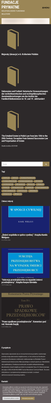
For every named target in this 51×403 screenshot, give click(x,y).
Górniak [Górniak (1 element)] (39, 181)
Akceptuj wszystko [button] (27, 398)
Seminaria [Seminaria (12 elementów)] (22, 191)
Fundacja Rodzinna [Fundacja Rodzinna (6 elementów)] (9, 181)
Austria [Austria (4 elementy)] (6, 178)
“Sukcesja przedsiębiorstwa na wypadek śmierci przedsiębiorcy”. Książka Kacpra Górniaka (22, 281)
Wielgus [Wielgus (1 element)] (18, 194)
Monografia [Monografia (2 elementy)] (20, 184)
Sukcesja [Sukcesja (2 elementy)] (33, 191)
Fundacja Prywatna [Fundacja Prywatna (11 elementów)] (28, 178)
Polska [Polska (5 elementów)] (6, 187)
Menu (45, 8)
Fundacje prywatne (10, 5)
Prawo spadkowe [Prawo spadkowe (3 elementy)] (9, 191)
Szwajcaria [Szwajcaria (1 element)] (7, 194)
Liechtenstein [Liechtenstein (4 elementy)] (8, 184)
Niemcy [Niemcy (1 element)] (31, 184)
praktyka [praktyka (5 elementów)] (29, 187)
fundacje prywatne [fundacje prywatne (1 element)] (26, 181)
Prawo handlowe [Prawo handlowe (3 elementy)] (42, 187)
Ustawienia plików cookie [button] (11, 398)
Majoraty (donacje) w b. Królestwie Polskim (20, 54)
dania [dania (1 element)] (15, 178)
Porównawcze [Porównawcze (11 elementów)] (18, 187)
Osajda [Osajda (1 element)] (41, 184)
